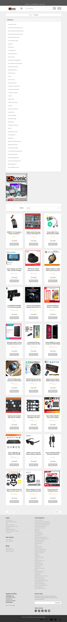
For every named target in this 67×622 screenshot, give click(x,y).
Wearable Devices (12, 70)
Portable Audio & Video (13, 37)
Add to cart (14, 244)
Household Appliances (13, 157)
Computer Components (14, 86)
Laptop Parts (11, 112)
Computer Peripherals (13, 89)
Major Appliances (12, 164)
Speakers (10, 44)
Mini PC (10, 128)
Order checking (34, 4)
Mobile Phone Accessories (14, 141)
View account (42, 4)
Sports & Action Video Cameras (15, 31)
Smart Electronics (12, 53)
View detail (14, 240)
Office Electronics (12, 83)
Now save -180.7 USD (23, 1)
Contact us (27, 4)
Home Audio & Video (13, 40)
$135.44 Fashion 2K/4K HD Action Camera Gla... (39, 1)
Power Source (11, 79)
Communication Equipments (15, 151)
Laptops (10, 105)
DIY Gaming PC (11, 135)
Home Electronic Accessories (15, 63)
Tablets (10, 96)
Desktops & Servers (13, 131)
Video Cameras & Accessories (15, 34)
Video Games (11, 57)
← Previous (10, 512)
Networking (11, 122)
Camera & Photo (12, 24)
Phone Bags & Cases (13, 148)
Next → (58, 512)
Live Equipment (12, 50)
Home (30, 15)
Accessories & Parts (13, 66)
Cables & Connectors (13, 125)
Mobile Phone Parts (13, 144)
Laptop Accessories (13, 109)
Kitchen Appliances (12, 154)
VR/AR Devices (11, 73)
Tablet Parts (11, 99)
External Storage (12, 115)
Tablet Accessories (12, 102)
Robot (9, 76)
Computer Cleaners (13, 92)
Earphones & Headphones (14, 60)
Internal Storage (12, 118)
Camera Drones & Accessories (15, 27)
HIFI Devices (11, 47)
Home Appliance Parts (13, 167)
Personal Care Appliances (14, 161)
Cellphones (11, 138)
